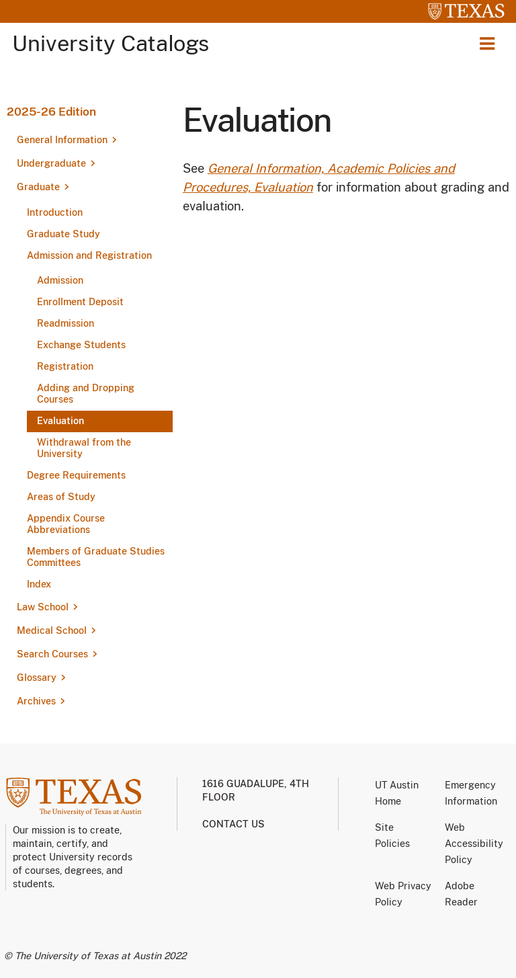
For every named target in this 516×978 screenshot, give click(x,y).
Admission (60, 280)
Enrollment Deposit (80, 301)
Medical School (52, 630)
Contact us (233, 824)
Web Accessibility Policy (474, 843)
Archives (36, 701)
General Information (62, 139)
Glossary (36, 677)
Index (39, 584)
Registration (65, 366)
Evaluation (60, 420)
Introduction (55, 212)
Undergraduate (51, 163)
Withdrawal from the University (84, 448)
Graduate (38, 186)
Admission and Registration (89, 255)
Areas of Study (61, 496)
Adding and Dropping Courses (85, 393)
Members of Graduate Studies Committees (96, 557)
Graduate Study (63, 234)
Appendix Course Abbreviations (66, 524)
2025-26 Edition (51, 111)
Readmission (65, 323)
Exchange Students (81, 344)
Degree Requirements (76, 475)
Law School (43, 607)
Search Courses (52, 654)
